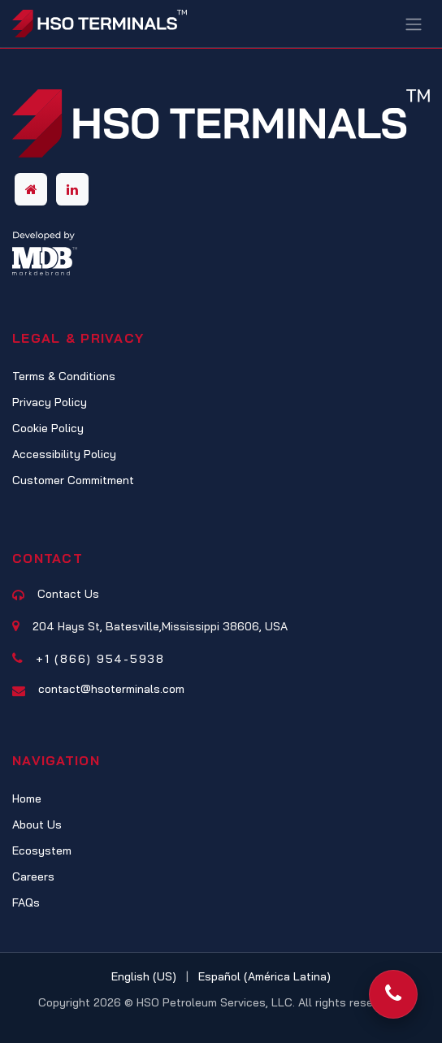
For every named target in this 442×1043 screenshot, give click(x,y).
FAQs (26, 902)
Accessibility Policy (64, 454)
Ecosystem (42, 850)
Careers (33, 876)
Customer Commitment (73, 480)
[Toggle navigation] (413, 23)
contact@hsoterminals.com (111, 689)
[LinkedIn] (72, 189)
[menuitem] (143, 977)
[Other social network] (31, 189)
